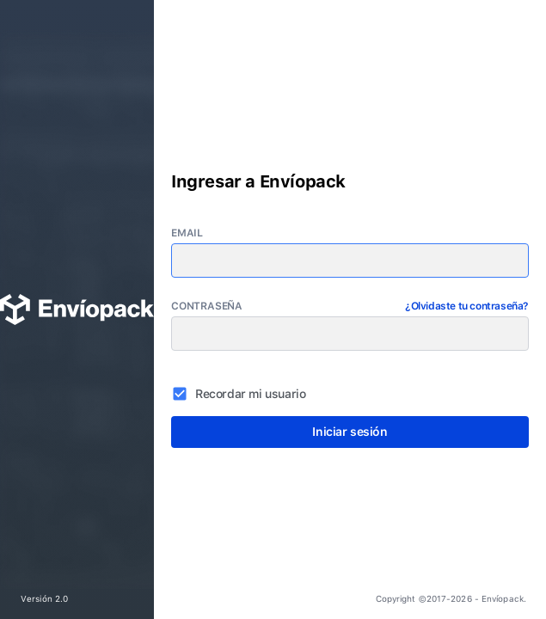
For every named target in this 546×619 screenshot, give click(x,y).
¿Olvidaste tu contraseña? (467, 306)
